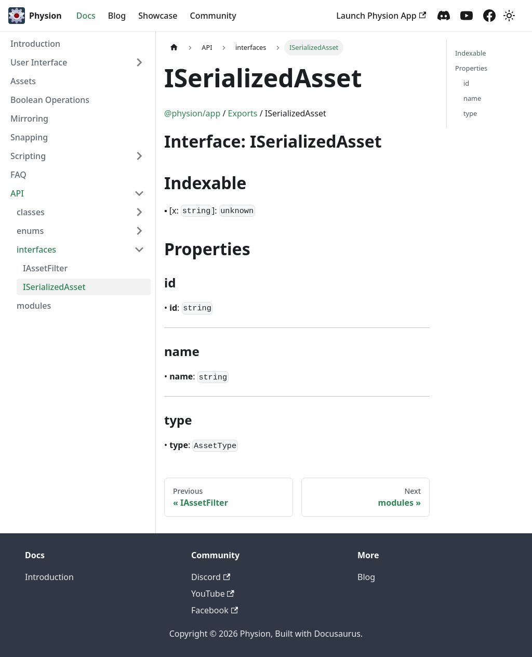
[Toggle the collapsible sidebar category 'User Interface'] (139, 62)
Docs (86, 15)
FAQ (18, 174)
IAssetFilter (45, 268)
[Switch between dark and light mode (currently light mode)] (509, 15)
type (470, 113)
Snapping (29, 137)
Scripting (28, 156)
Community (213, 15)
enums (30, 230)
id (466, 83)
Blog (117, 15)
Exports (243, 113)
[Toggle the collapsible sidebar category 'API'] (139, 193)
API (17, 193)
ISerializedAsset (54, 287)
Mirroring (29, 118)
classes (31, 212)
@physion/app (192, 113)
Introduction (35, 43)
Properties (471, 68)
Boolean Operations (49, 100)
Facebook (214, 610)
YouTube (212, 593)
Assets (23, 81)
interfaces (36, 249)
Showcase (157, 15)
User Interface (38, 62)
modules (34, 305)
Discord (210, 577)
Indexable (470, 53)
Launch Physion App (381, 15)
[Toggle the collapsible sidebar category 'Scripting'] (139, 156)
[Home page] (174, 48)
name (472, 98)
